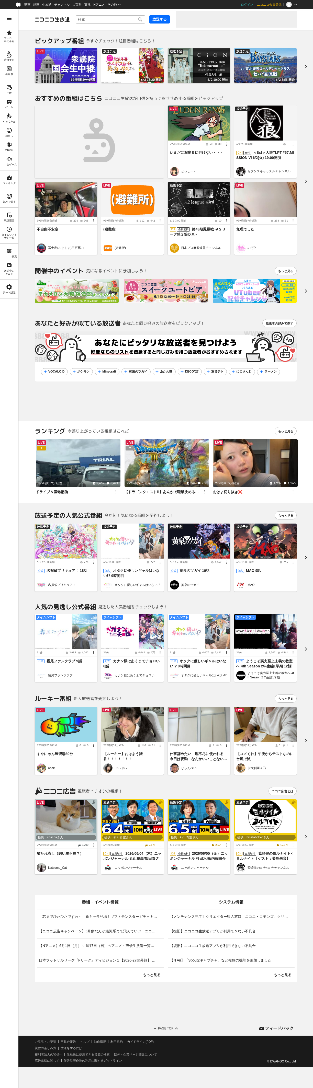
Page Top (165, 1028)
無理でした (245, 229)
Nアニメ (99, 4)
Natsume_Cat (57, 868)
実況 (87, 4)
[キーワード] (110, 19)
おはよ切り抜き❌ (227, 492)
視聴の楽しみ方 (45, 1048)
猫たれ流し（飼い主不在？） (60, 853)
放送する (159, 19)
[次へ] (306, 291)
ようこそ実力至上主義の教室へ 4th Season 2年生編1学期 (271, 675)
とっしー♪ (188, 171)
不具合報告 (68, 1041)
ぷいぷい (121, 768)
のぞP (252, 248)
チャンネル (62, 4)
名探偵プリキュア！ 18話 (67, 571)
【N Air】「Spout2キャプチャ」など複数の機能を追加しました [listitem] (220, 960)
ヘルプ (85, 1041)
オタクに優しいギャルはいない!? (137, 585)
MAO (251, 585)
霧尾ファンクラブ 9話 (64, 661)
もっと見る (285, 271)
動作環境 (100, 1041)
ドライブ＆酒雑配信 (52, 492)
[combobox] (110, 19)
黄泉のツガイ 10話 (194, 571)
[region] (9, 548)
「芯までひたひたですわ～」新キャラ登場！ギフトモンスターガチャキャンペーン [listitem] (101, 917)
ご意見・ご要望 (45, 1042)
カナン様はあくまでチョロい (134, 675)
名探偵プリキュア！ (62, 585)
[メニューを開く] (9, 18)
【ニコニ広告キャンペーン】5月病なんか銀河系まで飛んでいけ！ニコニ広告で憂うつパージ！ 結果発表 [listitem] (101, 931)
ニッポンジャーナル (128, 868)
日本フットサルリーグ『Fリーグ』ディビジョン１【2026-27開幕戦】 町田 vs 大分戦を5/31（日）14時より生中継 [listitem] (101, 960)
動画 (27, 4)
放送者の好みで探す (279, 323)
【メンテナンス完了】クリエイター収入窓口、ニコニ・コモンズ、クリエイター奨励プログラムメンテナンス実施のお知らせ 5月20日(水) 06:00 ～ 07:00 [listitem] (232, 917)
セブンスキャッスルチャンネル (269, 171)
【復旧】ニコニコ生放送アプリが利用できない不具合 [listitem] (213, 931)
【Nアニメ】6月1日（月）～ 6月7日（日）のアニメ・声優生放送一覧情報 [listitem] (98, 946)
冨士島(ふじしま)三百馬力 (66, 248)
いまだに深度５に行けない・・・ (196, 153)
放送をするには (71, 1048)
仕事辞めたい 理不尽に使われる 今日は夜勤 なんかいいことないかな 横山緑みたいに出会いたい (198, 759)
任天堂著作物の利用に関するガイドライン (93, 1060)
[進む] (306, 66)
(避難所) (109, 229)
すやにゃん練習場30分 (55, 754)
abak (51, 768)
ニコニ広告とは (282, 791)
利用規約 (116, 1041)
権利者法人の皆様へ (48, 1054)
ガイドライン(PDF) (140, 1041)
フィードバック (279, 1028)
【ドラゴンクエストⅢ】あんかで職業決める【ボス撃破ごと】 (174, 492)
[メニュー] (226, 144)
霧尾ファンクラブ (60, 675)
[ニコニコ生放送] (52, 19)
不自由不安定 (47, 229)
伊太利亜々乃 (257, 768)
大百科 (77, 4)
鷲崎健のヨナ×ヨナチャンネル (268, 868)
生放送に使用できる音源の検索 (88, 1054)
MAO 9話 (253, 571)
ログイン (247, 4)
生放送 (46, 4)
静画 (36, 4)
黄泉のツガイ (190, 585)
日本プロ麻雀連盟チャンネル (201, 248)
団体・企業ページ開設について (135, 1054)
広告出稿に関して (47, 1061)
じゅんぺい (188, 768)
